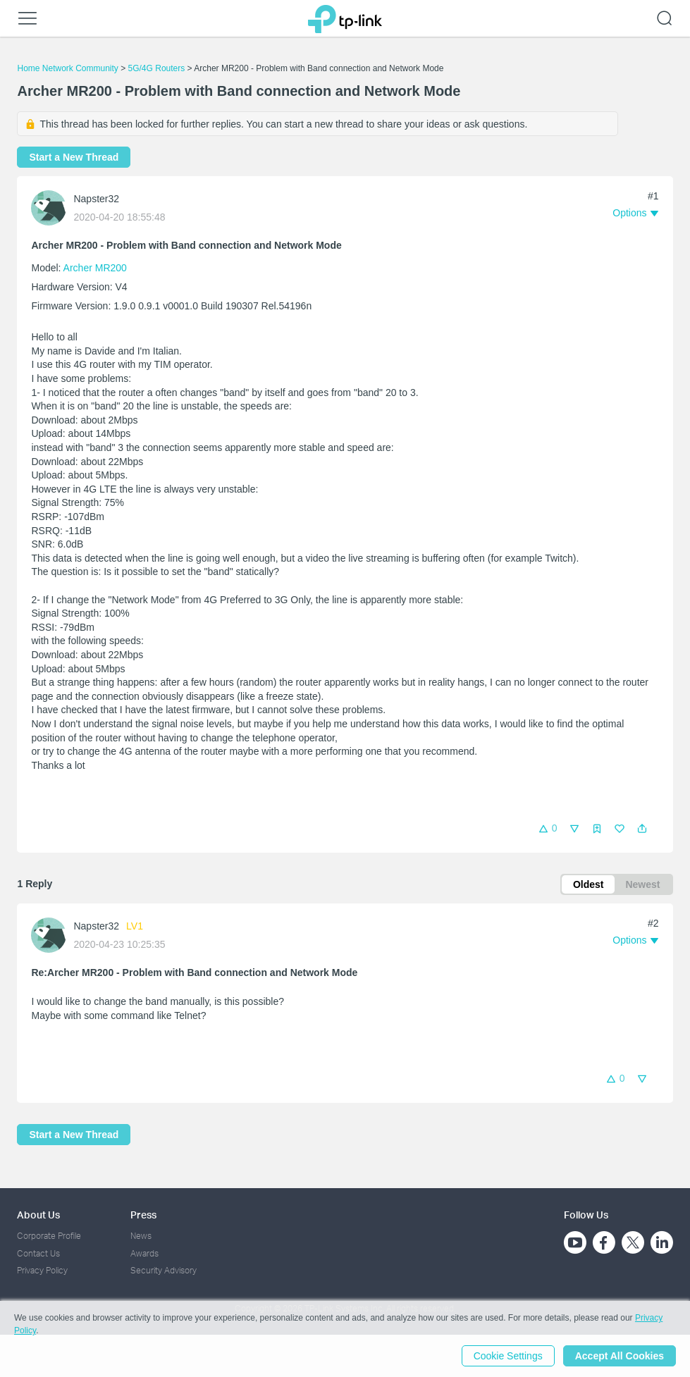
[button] (642, 828)
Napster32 (96, 198)
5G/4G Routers (156, 68)
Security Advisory (163, 1270)
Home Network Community (67, 68)
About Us (38, 1215)
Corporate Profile (49, 1235)
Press (143, 1215)
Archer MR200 (95, 267)
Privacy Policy (42, 1270)
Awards (144, 1253)
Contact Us (38, 1253)
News (141, 1235)
